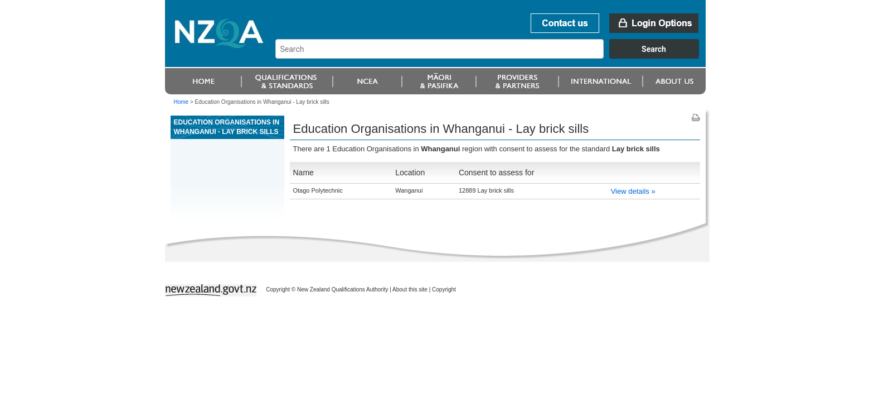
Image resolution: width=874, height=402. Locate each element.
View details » (633, 191)
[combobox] (492, 56)
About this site (410, 289)
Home (181, 102)
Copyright (444, 289)
